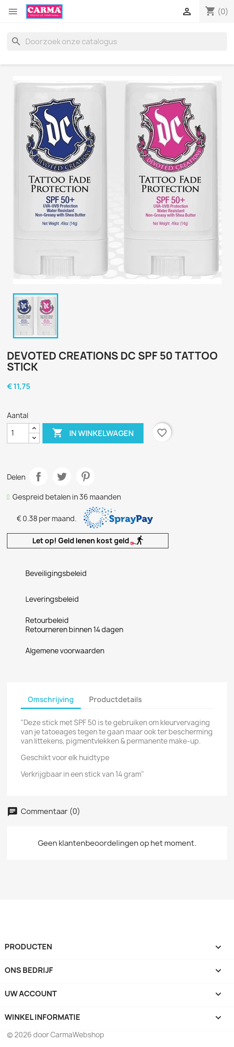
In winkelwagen (93, 433)
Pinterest (85, 476)
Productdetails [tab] (115, 699)
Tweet (62, 476)
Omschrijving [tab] (51, 699)
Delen (38, 476)
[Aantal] (18, 433)
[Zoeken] (117, 41)
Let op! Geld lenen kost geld (87, 540)
